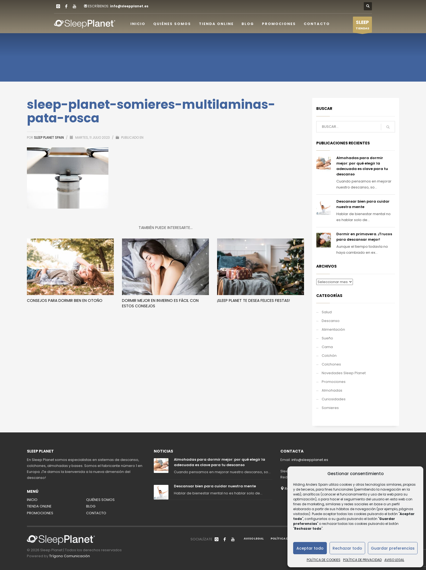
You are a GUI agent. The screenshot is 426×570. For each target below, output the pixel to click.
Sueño (327, 338)
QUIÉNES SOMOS (100, 499)
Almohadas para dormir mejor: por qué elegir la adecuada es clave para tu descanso (362, 166)
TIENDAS (362, 26)
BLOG (90, 506)
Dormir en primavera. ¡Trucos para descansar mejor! (364, 236)
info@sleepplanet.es (129, 6)
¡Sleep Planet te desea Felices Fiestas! (253, 300)
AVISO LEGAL (394, 559)
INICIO (32, 499)
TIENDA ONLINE (39, 506)
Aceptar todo (310, 548)
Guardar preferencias (393, 548)
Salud (327, 312)
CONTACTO (96, 513)
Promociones (334, 381)
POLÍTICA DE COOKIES (323, 559)
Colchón (329, 355)
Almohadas (332, 390)
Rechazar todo (347, 548)
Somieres (330, 407)
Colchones (331, 364)
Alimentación (333, 329)
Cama (327, 346)
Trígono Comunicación (69, 556)
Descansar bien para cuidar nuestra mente (363, 204)
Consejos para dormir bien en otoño (64, 300)
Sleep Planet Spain (49, 137)
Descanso (331, 320)
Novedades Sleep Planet (344, 373)
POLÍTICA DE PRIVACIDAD (362, 559)
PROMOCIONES (40, 513)
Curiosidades (334, 399)
